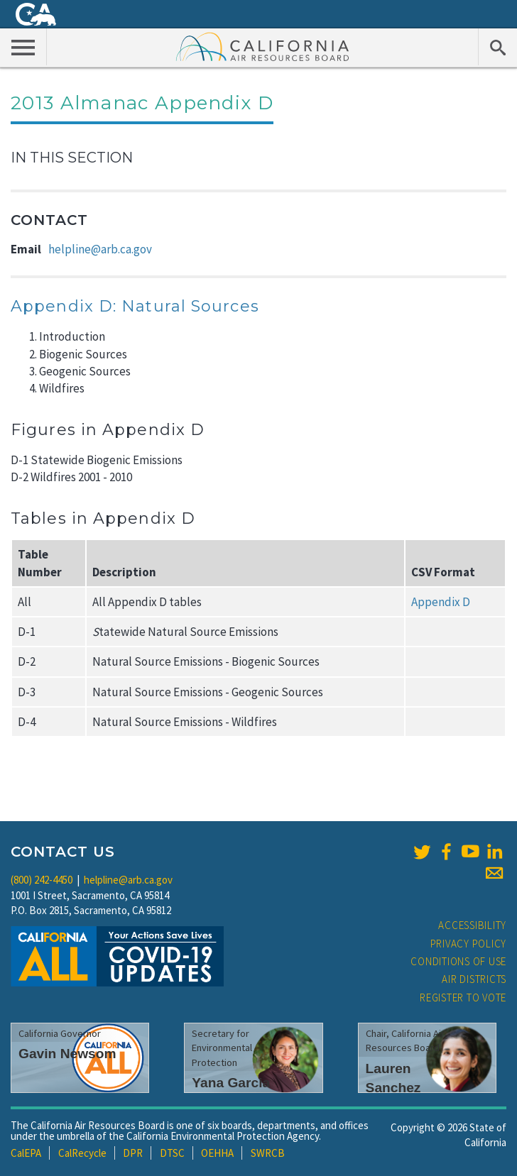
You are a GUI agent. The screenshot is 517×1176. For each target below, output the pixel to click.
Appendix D (440, 602)
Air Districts (474, 979)
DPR (133, 1153)
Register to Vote (463, 997)
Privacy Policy (468, 943)
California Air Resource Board (263, 46)
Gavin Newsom (67, 1053)
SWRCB (268, 1153)
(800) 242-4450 (41, 879)
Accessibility (472, 925)
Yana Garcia (231, 1082)
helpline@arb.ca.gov (100, 249)
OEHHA (217, 1153)
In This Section (72, 157)
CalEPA (26, 1153)
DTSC (172, 1153)
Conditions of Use (458, 961)
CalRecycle (82, 1153)
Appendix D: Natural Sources (135, 306)
